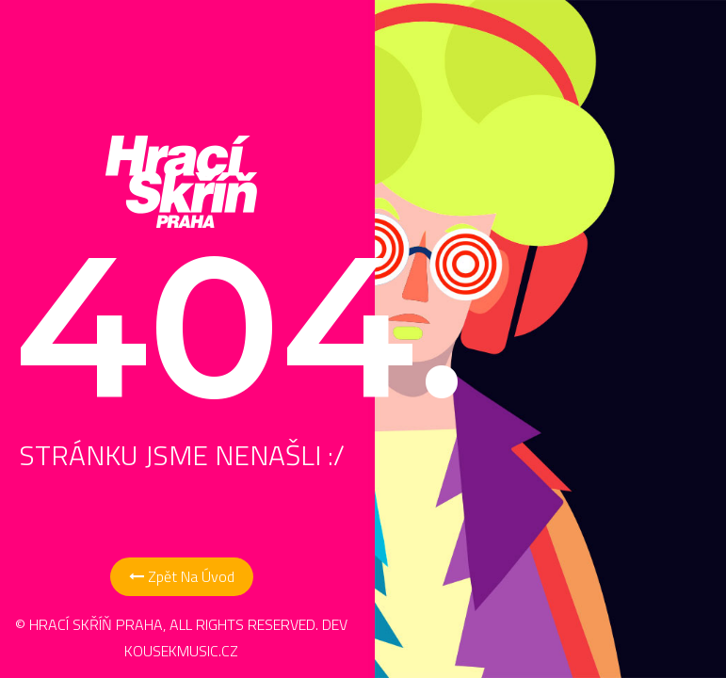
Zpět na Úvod (181, 576)
